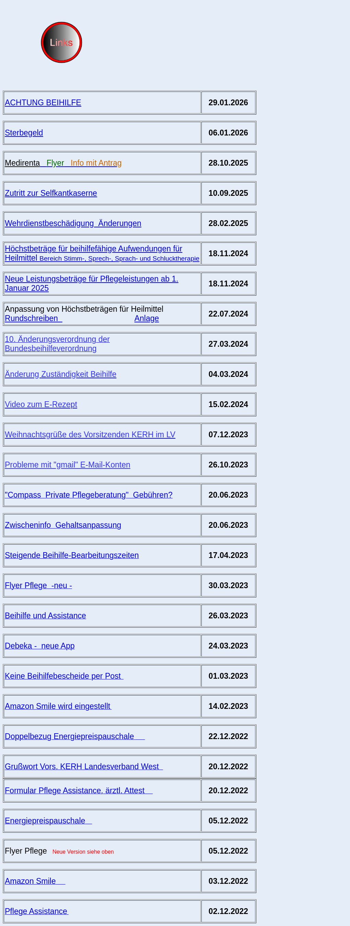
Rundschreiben (33, 318)
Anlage (147, 318)
